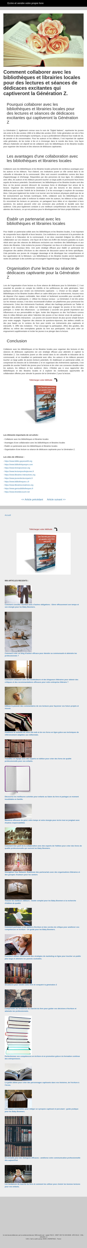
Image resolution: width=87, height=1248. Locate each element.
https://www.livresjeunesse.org (17, 468)
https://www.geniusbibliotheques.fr (19, 488)
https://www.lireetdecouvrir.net (17, 492)
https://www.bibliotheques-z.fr (17, 482)
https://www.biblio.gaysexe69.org (18, 461)
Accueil (8, 515)
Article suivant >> (56, 499)
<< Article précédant (32, 499)
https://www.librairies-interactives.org (20, 475)
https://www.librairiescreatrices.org (19, 485)
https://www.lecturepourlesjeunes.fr (19, 471)
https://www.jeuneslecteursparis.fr (19, 478)
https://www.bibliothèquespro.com (19, 464)
